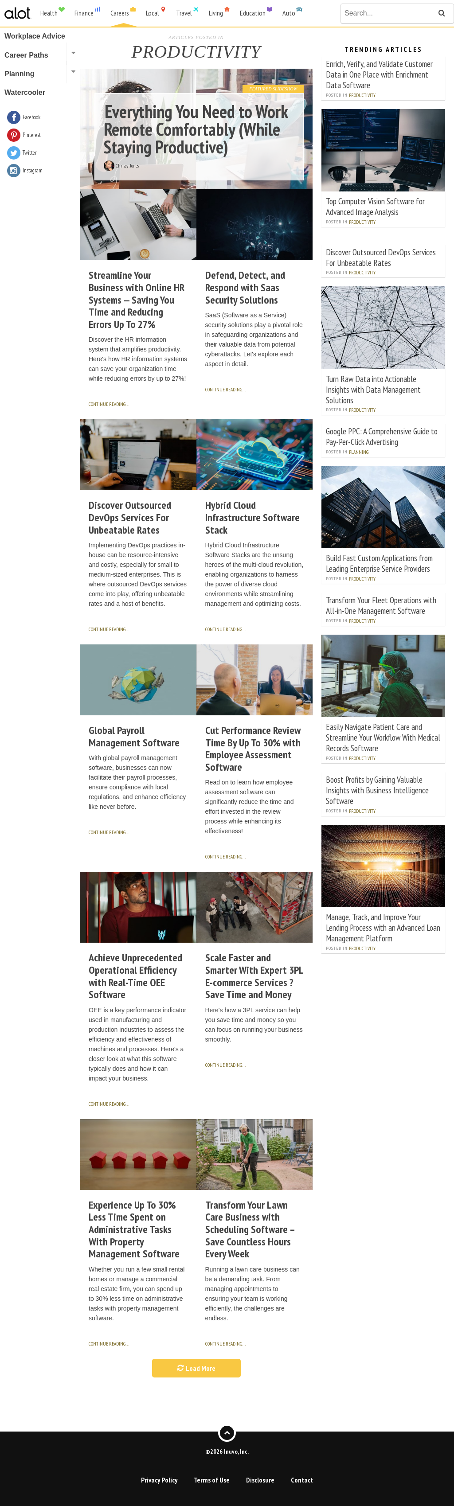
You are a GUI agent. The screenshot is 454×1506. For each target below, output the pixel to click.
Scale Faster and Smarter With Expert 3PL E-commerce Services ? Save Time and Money (254, 976)
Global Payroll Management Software (134, 736)
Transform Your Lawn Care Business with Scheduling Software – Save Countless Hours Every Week (249, 1229)
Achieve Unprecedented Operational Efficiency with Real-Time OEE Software (135, 976)
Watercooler (24, 92)
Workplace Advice (34, 36)
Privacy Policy (159, 1479)
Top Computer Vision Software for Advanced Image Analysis (375, 206)
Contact (302, 1479)
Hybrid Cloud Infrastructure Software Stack (252, 517)
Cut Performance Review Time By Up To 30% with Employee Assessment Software (253, 748)
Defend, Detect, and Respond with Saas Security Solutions (245, 287)
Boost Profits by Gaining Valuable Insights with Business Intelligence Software (377, 790)
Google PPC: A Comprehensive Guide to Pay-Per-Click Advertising (382, 436)
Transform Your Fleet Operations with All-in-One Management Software (381, 605)
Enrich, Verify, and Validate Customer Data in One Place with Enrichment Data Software (379, 74)
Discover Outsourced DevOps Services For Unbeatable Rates (130, 517)
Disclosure (260, 1479)
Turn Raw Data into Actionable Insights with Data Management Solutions (373, 389)
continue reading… (109, 404)
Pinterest (32, 135)
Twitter (30, 152)
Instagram (33, 170)
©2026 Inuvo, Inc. (227, 1451)
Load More (196, 1368)
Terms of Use (212, 1479)
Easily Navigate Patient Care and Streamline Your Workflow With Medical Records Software (383, 737)
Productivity (362, 95)
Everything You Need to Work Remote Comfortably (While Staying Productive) (196, 129)
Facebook (31, 117)
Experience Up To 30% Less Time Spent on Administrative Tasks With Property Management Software (134, 1229)
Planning (358, 452)
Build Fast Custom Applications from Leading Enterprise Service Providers (379, 563)
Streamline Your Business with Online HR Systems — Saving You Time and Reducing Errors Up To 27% (136, 299)
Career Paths (26, 55)
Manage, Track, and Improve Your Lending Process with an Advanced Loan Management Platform (383, 927)
